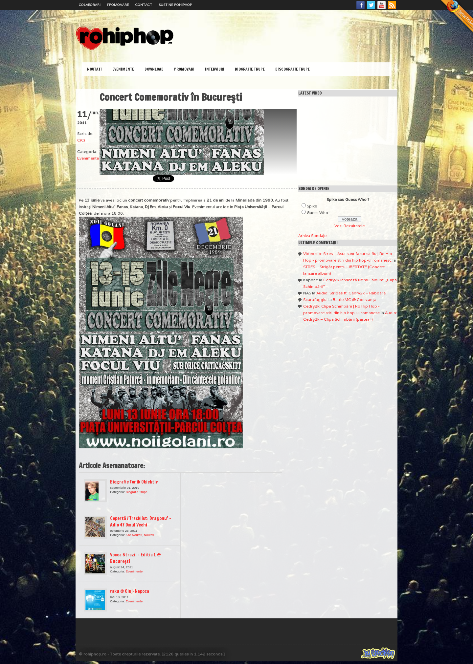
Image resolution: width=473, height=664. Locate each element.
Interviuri (214, 69)
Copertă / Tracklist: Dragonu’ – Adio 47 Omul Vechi (140, 521)
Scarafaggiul (315, 299)
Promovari (184, 69)
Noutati (94, 69)
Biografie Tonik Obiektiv (134, 482)
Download (154, 69)
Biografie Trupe (250, 69)
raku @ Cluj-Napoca (129, 591)
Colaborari (90, 5)
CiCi (81, 140)
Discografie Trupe (292, 69)
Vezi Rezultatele (349, 225)
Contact (143, 5)
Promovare (118, 5)
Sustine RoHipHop (175, 5)
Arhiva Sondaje (312, 235)
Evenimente (123, 69)
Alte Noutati (133, 535)
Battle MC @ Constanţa (354, 299)
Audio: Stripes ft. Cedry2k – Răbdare (351, 292)
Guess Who (317, 212)
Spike (312, 205)
